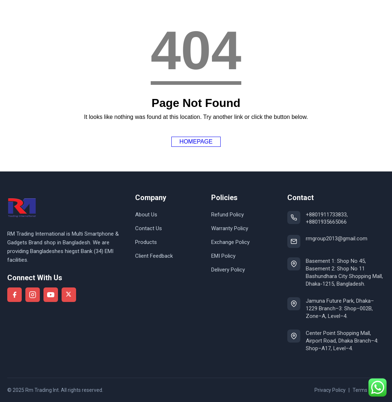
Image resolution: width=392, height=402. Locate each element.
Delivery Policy (228, 269)
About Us (146, 214)
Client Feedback (154, 256)
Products (146, 242)
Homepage (195, 141)
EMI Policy (223, 256)
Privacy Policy (330, 390)
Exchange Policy (230, 242)
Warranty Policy (229, 228)
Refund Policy (227, 214)
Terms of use (368, 390)
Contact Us (148, 228)
